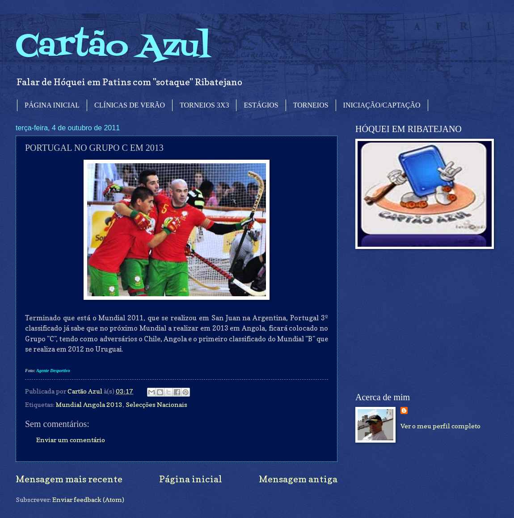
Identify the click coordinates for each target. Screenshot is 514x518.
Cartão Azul (113, 47)
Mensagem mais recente (69, 479)
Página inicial (190, 479)
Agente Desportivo (53, 370)
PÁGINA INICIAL (52, 105)
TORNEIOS (311, 105)
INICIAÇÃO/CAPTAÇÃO (382, 105)
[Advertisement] (422, 321)
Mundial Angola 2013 (89, 404)
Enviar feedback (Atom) (88, 499)
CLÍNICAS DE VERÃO (129, 105)
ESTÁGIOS (261, 105)
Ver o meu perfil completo (440, 426)
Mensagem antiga (298, 479)
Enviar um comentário (70, 439)
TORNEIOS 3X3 (204, 105)
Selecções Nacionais (156, 404)
